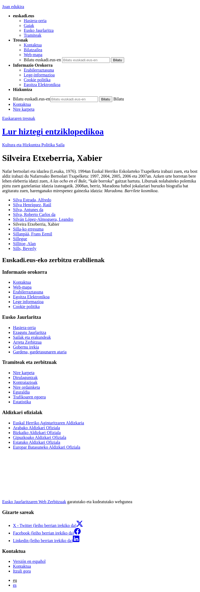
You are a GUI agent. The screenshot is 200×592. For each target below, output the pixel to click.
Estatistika (22, 402)
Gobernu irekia (26, 347)
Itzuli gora (22, 571)
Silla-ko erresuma (28, 229)
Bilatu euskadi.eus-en (42, 59)
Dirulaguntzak (25, 377)
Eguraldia (21, 392)
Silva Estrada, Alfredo (32, 200)
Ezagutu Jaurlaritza (29, 332)
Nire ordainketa (26, 387)
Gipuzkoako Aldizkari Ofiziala (39, 437)
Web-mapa (33, 54)
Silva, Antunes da (28, 209)
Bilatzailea (33, 50)
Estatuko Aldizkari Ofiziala (36, 442)
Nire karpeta (24, 109)
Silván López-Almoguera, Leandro (43, 219)
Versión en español (29, 561)
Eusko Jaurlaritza (39, 30)
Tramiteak (32, 35)
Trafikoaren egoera (29, 397)
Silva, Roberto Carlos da (34, 214)
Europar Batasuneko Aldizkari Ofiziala (46, 447)
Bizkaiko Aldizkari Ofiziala (37, 432)
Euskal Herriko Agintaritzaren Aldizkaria (48, 423)
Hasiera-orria (35, 20)
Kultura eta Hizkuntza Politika (33, 145)
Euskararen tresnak (18, 118)
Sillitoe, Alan (24, 243)
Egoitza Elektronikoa (42, 84)
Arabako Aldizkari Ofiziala (36, 427)
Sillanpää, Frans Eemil (32, 234)
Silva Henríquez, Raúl (32, 204)
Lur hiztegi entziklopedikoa (53, 131)
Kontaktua (33, 45)
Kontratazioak (25, 382)
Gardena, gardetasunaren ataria (40, 352)
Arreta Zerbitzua (27, 342)
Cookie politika (37, 79)
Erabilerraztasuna (39, 70)
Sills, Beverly (24, 248)
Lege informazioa (28, 301)
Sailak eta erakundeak (32, 337)
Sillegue (20, 238)
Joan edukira (13, 6)
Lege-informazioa (39, 75)
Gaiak (29, 25)
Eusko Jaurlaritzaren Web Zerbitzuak (34, 501)
